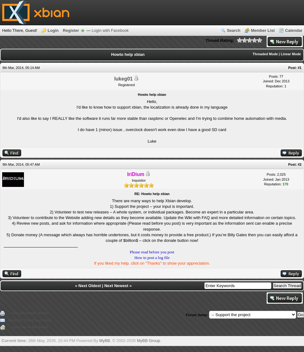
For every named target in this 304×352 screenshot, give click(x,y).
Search (233, 30)
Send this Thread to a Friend (29, 320)
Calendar (293, 30)
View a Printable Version (29, 313)
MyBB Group (148, 340)
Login (53, 30)
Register (71, 30)
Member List (263, 30)
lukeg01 (123, 78)
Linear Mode (291, 54)
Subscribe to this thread (30, 327)
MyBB (104, 340)
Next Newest (116, 285)
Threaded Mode (265, 54)
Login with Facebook (110, 30)
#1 (300, 68)
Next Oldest (89, 285)
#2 (300, 164)
